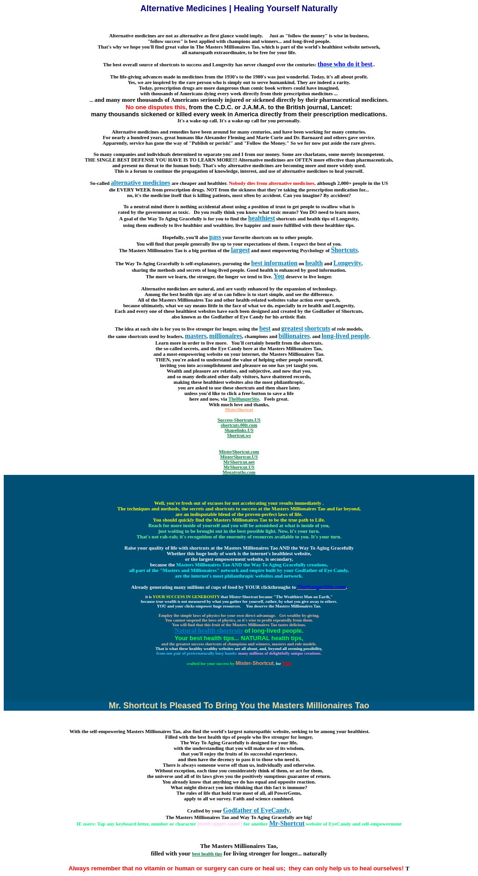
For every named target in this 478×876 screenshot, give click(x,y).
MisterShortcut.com (239, 451)
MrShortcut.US (239, 467)
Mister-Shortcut (255, 663)
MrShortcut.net (239, 462)
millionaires (225, 335)
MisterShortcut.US (239, 456)
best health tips (207, 853)
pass (215, 236)
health (314, 263)
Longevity (347, 263)
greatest (292, 328)
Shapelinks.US (239, 430)
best (264, 328)
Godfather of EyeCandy (256, 810)
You (279, 276)
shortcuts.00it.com (239, 425)
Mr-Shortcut (287, 823)
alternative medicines (140, 182)
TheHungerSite (243, 399)
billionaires (294, 335)
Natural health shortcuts (209, 630)
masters (196, 335)
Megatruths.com (239, 472)
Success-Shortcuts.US (239, 420)
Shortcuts (344, 250)
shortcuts (317, 328)
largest (240, 250)
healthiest (261, 218)
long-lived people (345, 335)
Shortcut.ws (239, 435)
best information (274, 263)
